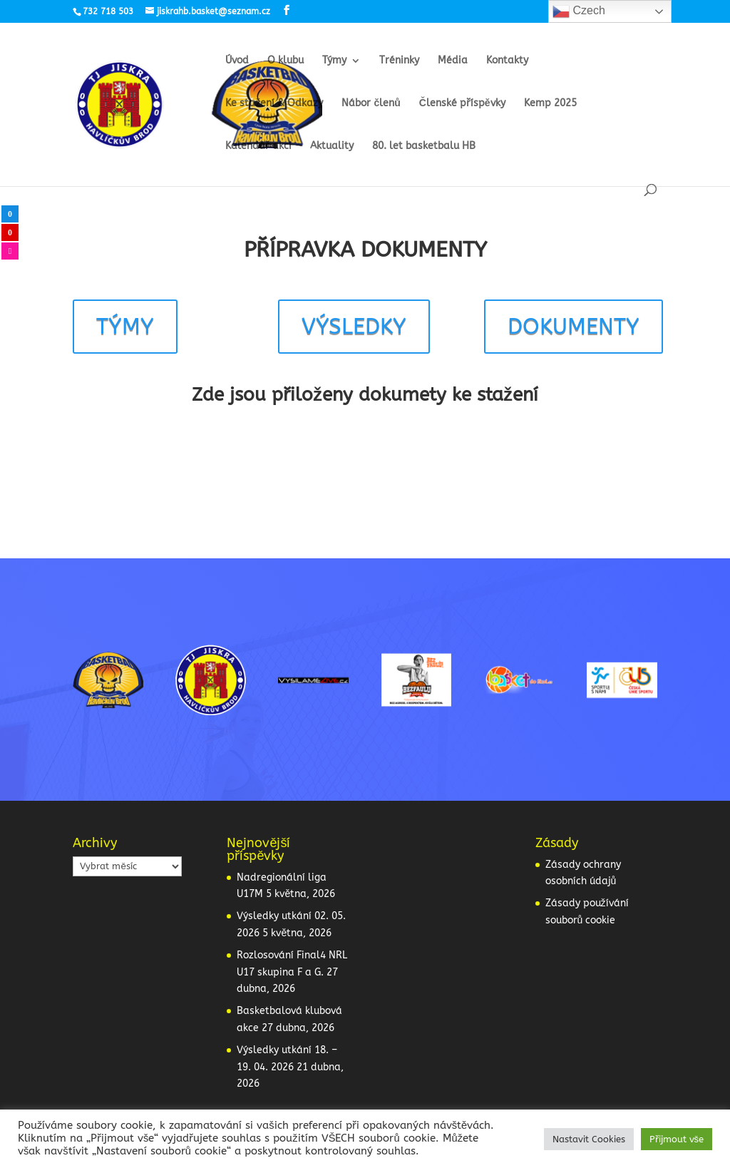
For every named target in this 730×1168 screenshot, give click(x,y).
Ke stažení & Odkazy (274, 103)
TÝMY (125, 326)
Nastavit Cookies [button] (588, 1139)
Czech (578, 11)
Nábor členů (370, 103)
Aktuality (332, 146)
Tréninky (399, 61)
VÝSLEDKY (354, 326)
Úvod (237, 61)
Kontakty (507, 61)
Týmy (334, 61)
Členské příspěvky (462, 103)
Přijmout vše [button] (676, 1139)
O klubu (285, 61)
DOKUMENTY (573, 326)
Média (453, 61)
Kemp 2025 (550, 103)
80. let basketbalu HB (423, 146)
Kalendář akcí (258, 146)
